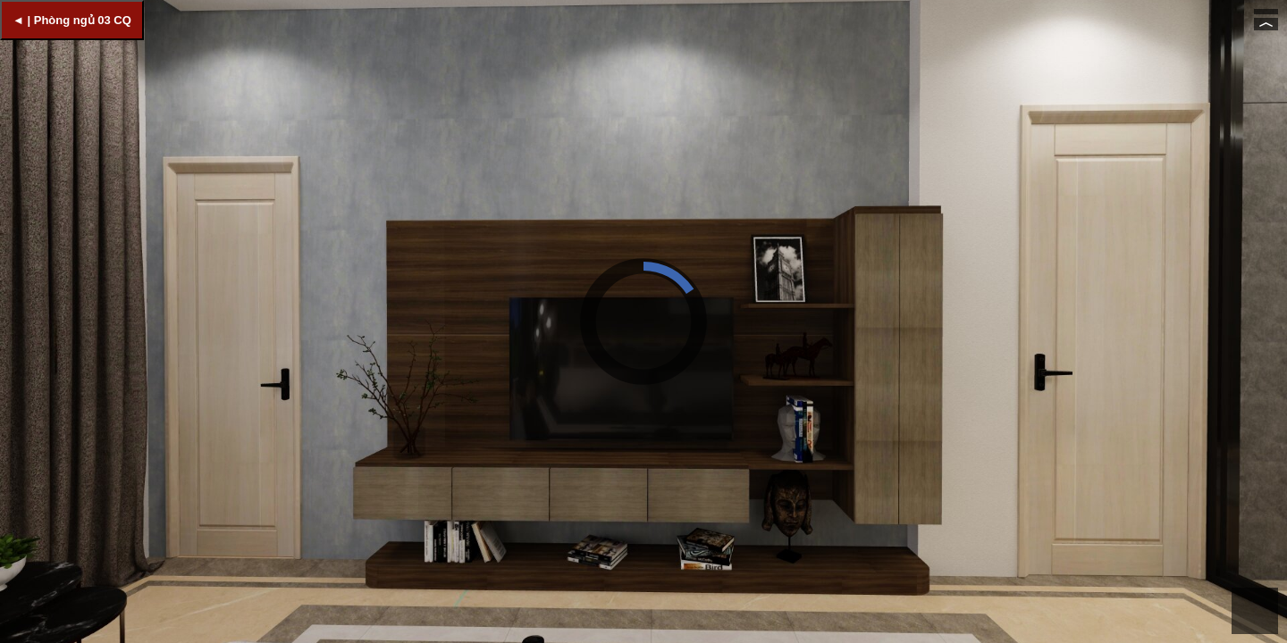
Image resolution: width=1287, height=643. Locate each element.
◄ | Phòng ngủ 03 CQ (72, 20)
